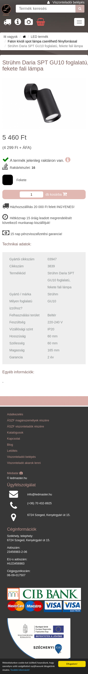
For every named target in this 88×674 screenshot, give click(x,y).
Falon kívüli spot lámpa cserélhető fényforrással (42, 41)
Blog (10, 444)
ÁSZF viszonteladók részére (25, 426)
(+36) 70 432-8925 (39, 503)
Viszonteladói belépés (68, 2)
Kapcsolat (13, 438)
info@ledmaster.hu (39, 494)
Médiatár (15, 473)
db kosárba (56, 194)
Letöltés (12, 450)
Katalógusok (15, 432)
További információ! (20, 670)
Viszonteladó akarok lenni (24, 463)
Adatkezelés (15, 414)
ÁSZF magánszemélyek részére (28, 420)
